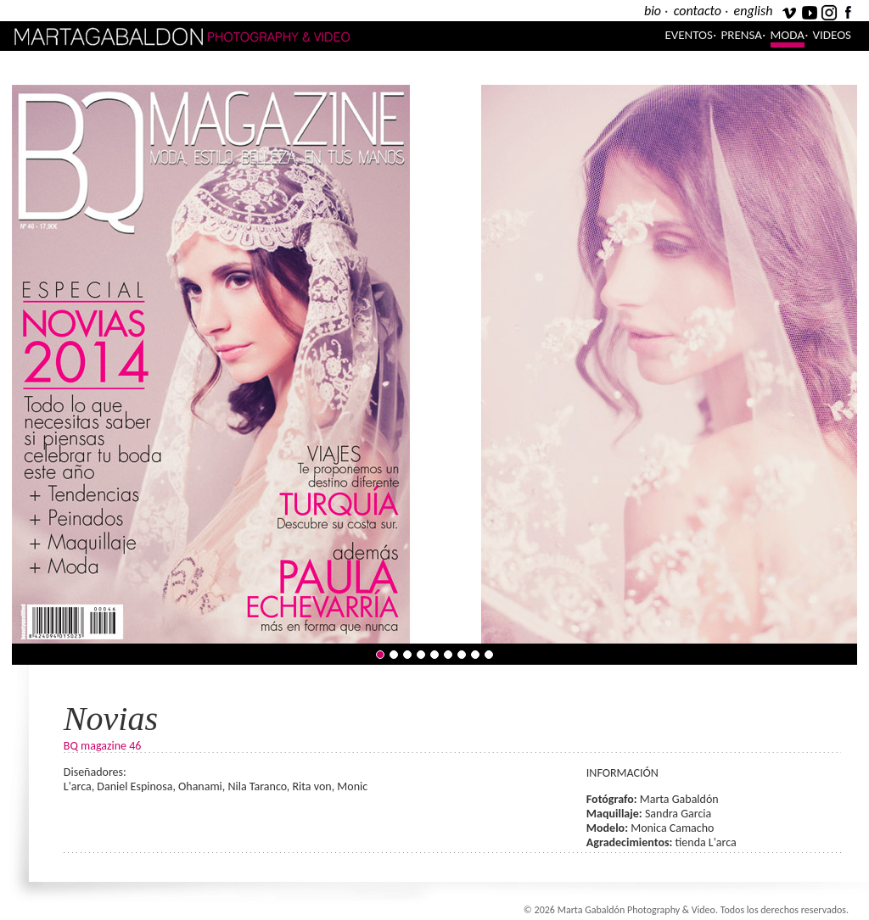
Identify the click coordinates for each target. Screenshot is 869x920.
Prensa (741, 34)
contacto (697, 11)
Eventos (688, 34)
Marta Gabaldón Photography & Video (223, 36)
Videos (832, 34)
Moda (788, 34)
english (753, 11)
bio (652, 11)
